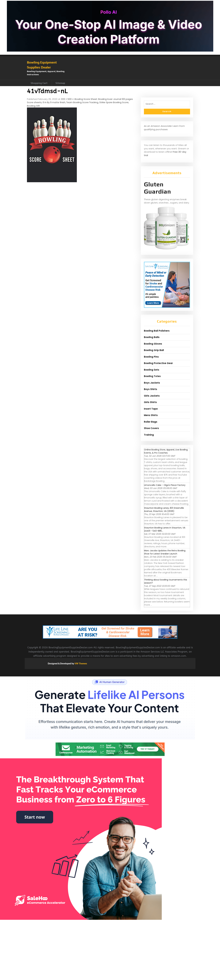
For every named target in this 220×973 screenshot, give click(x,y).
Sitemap (60, 83)
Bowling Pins (151, 356)
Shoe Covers (151, 428)
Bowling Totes (152, 376)
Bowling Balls (151, 337)
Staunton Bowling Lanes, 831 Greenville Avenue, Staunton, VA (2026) (164, 509)
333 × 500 (66, 99)
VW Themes (80, 663)
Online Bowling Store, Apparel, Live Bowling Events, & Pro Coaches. (166, 451)
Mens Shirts (151, 415)
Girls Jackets (152, 395)
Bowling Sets (151, 369)
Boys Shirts (150, 389)
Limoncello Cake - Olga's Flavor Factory (164, 485)
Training (149, 434)
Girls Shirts (150, 402)
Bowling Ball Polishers (157, 330)
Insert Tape (151, 408)
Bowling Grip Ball (154, 350)
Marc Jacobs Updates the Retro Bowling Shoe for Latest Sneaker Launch (164, 552)
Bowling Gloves (153, 343)
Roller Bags (150, 421)
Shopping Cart (39, 83)
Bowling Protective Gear (158, 363)
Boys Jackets (152, 382)
